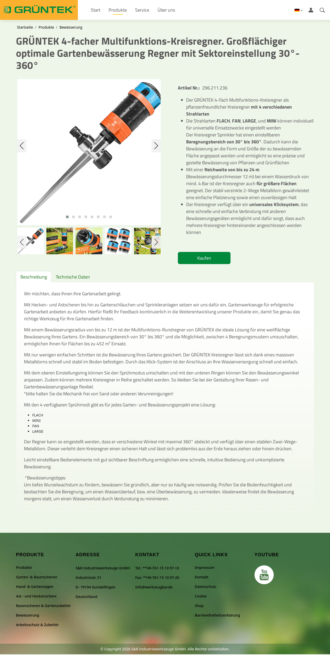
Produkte (46, 28)
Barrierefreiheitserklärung (217, 615)
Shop (199, 606)
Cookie (201, 596)
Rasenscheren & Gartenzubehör (43, 606)
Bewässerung (71, 28)
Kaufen (204, 258)
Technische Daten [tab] (73, 277)
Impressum (204, 568)
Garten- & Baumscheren (36, 577)
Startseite (25, 28)
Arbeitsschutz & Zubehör (37, 625)
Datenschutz (206, 587)
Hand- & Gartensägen (34, 587)
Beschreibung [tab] (33, 277)
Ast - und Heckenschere (36, 596)
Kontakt (202, 577)
